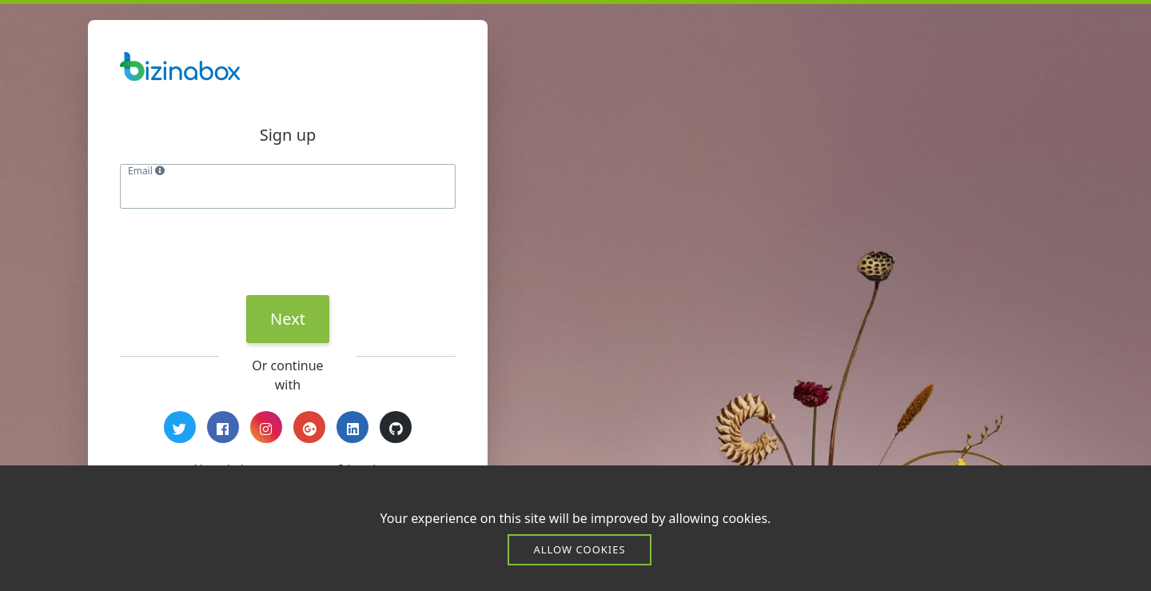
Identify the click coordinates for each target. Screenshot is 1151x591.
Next (287, 318)
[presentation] (241, 252)
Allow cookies (579, 549)
